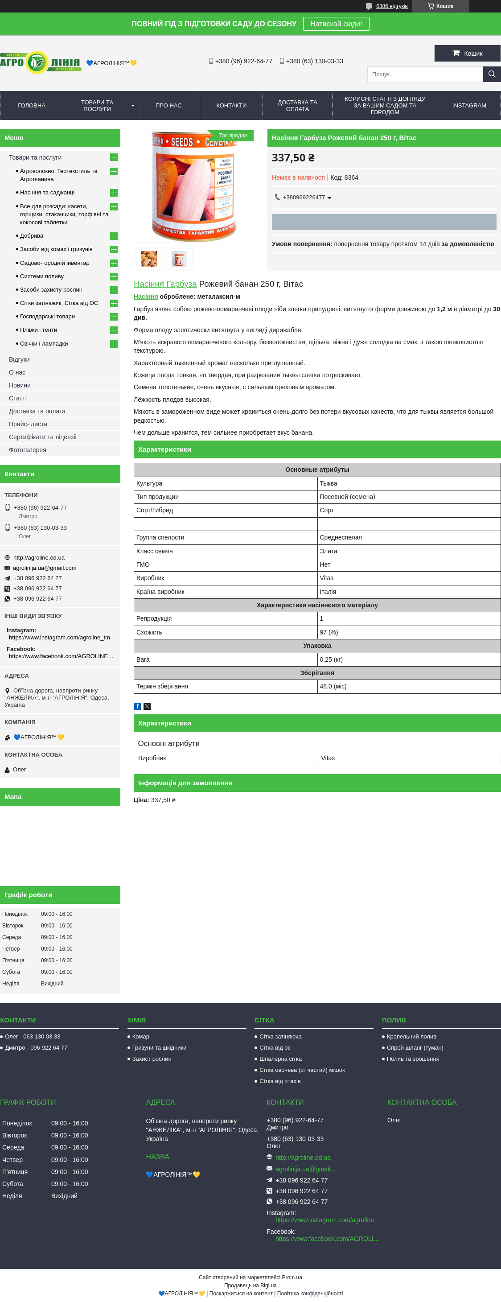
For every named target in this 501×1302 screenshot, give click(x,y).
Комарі (141, 1036)
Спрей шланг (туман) (415, 1047)
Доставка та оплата (297, 105)
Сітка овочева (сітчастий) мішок (302, 1070)
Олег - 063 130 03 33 (32, 1036)
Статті (18, 398)
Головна (31, 105)
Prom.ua (292, 1277)
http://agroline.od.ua (39, 557)
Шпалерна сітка (280, 1058)
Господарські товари (47, 316)
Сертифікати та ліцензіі (43, 437)
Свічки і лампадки (44, 343)
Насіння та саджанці (47, 192)
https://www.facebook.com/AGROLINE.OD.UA (61, 656)
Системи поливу (42, 276)
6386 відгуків (392, 6)
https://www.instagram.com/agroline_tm (59, 637)
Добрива (31, 235)
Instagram (469, 105)
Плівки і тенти (38, 329)
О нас (17, 372)
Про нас (169, 105)
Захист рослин (152, 1058)
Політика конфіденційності (310, 1293)
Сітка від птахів (279, 1081)
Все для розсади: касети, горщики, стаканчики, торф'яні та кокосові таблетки (64, 214)
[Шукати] (492, 74)
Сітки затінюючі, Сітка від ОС (59, 303)
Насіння (146, 296)
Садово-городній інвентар (55, 263)
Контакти (231, 105)
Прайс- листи (28, 424)
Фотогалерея (27, 449)
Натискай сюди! (336, 24)
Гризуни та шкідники (159, 1047)
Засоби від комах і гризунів (56, 249)
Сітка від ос (275, 1047)
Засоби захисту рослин (51, 289)
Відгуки (19, 359)
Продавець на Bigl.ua (250, 1285)
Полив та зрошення (413, 1058)
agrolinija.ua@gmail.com (45, 567)
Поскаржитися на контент (241, 1293)
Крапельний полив (411, 1036)
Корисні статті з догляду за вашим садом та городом (385, 105)
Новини (20, 385)
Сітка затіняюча (280, 1036)
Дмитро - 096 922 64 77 (36, 1047)
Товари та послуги (97, 105)
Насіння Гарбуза (165, 283)
